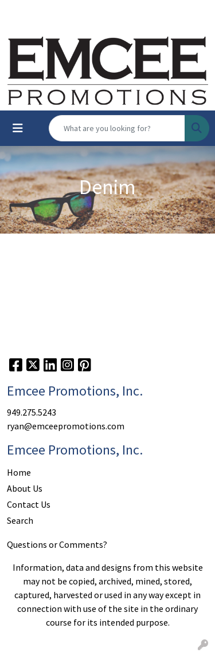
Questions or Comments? (57, 544)
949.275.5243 (31, 412)
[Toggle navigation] (18, 128)
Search (20, 520)
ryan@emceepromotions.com (65, 426)
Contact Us (28, 504)
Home (19, 472)
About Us (24, 488)
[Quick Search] (117, 128)
